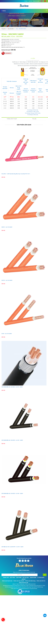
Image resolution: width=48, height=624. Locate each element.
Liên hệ (30, 1)
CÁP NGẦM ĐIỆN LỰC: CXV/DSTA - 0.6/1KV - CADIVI (12, 444)
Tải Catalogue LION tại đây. (8, 120)
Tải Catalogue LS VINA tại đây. (9, 117)
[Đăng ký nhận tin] (44, 579)
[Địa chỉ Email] (20, 579)
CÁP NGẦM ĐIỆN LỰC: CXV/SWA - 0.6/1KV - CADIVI (12, 391)
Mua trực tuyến (36, 1)
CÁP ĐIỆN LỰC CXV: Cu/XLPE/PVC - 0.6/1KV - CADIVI (12, 551)
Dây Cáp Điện (11, 28)
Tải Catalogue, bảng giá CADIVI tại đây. (10, 119)
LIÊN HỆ (23, 583)
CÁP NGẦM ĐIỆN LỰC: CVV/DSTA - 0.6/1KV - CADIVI (12, 497)
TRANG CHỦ (6, 582)
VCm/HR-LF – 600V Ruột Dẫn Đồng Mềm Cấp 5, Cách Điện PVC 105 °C (16, 178)
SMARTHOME (33, 582)
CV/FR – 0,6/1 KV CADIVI (7, 338)
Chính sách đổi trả (41, 585)
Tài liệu (25, 1)
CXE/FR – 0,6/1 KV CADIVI (7, 231)
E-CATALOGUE (40, 582)
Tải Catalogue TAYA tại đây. (8, 116)
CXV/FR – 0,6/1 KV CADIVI (7, 284)
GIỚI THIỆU (12, 582)
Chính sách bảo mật (23, 587)
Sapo (36, 592)
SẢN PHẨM (18, 582)
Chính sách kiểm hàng (30, 585)
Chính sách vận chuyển (19, 585)
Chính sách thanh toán (7, 585)
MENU (3, 11)
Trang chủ (4, 28)
